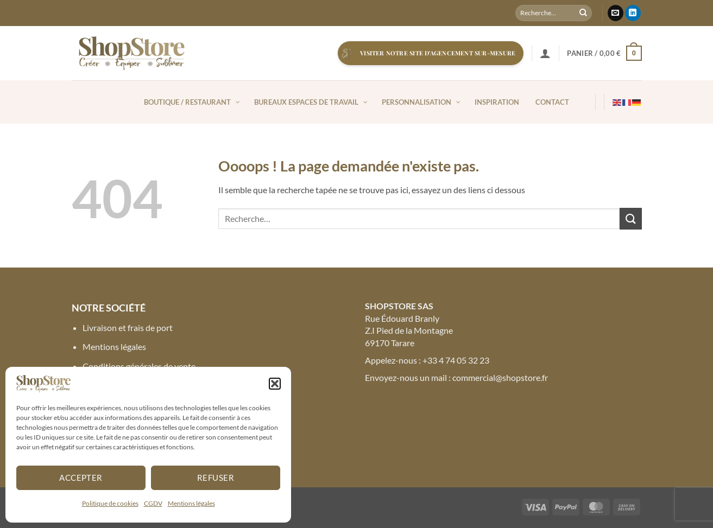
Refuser (215, 477)
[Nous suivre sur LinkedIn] (633, 13)
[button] (274, 383)
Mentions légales (191, 503)
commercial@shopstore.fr (500, 377)
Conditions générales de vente (139, 366)
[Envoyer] (583, 13)
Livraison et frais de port (128, 327)
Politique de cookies (110, 503)
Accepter (81, 477)
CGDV (153, 503)
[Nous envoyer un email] (615, 13)
